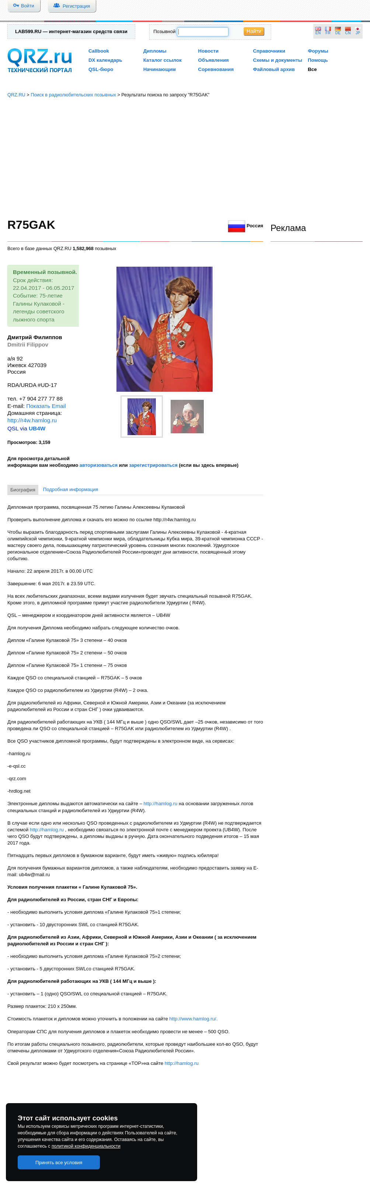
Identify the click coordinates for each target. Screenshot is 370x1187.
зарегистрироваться (153, 465)
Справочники (269, 51)
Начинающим (159, 69)
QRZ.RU (16, 94)
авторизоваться (99, 465)
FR (328, 33)
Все (312, 69)
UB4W (37, 428)
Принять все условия (59, 1162)
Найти (254, 31)
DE (338, 33)
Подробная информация (70, 489)
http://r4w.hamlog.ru (32, 420)
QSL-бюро (100, 69)
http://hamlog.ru (160, 803)
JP (358, 33)
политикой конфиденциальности (86, 1146)
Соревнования (216, 69)
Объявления (213, 60)
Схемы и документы (277, 60)
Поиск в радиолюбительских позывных (73, 94)
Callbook (98, 51)
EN (318, 33)
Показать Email (46, 406)
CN (348, 33)
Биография (22, 490)
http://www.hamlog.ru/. (193, 1018)
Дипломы (155, 51)
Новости (208, 51)
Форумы (318, 51)
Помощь (318, 60)
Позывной (164, 31)
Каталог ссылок (162, 60)
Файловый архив (273, 69)
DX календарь (105, 60)
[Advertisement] (185, 158)
